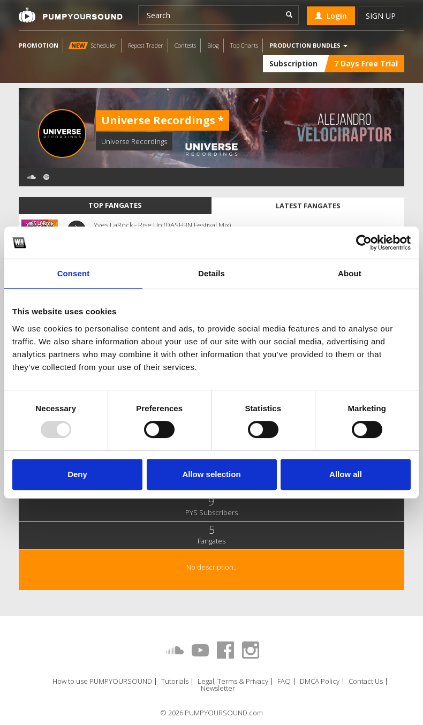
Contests (185, 45)
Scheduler (92, 45)
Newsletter (218, 688)
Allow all (345, 474)
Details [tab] (211, 273)
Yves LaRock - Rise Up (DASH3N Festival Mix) (162, 225)
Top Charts (244, 45)
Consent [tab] (73, 273)
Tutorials (174, 681)
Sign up (381, 16)
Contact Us (366, 681)
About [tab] (349, 273)
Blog (213, 45)
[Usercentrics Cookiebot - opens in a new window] (364, 243)
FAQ (284, 681)
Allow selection (211, 474)
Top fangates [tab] (115, 205)
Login (331, 16)
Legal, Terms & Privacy (233, 681)
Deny (77, 474)
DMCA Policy (319, 681)
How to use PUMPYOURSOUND (102, 681)
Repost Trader (145, 45)
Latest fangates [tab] (308, 205)
